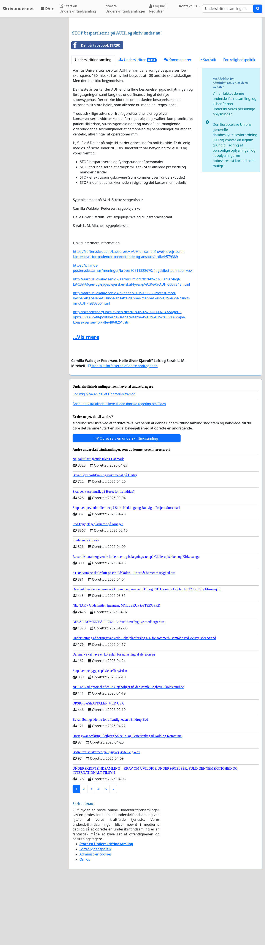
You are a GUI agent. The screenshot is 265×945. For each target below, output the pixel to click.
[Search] (228, 9)
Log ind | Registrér (158, 9)
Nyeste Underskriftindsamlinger (125, 9)
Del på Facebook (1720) (95, 106)
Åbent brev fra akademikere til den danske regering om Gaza (119, 464)
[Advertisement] (165, 54)
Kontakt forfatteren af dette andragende (123, 426)
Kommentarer (177, 120)
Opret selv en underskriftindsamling (126, 498)
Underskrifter (137, 120)
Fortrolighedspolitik (239, 120)
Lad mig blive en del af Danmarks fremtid (104, 454)
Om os (84, 919)
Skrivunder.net (18, 8)
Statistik (207, 120)
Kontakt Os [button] (188, 6)
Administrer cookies (95, 914)
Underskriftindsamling (93, 120)
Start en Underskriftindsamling (78, 9)
